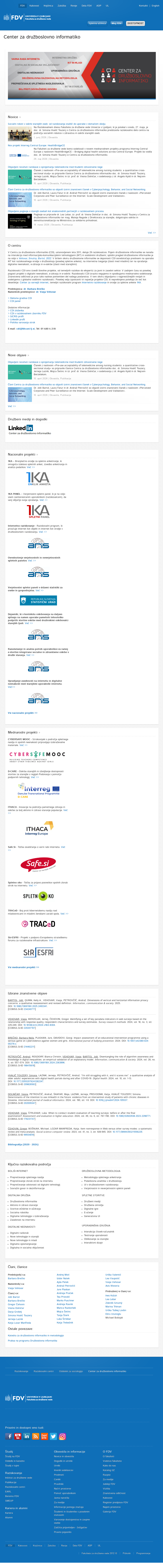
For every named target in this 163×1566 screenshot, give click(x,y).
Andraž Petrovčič (66, 1286)
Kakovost (34, 6)
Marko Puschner (65, 1300)
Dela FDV (87, 6)
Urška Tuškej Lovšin (115, 1310)
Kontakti (143, 6)
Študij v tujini (12, 1466)
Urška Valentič (113, 1275)
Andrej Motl (63, 1275)
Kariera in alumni (16, 1508)
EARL (8, 1491)
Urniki (57, 1466)
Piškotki (127, 1553)
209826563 (29, 1084)
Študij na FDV (12, 1456)
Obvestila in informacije (69, 1451)
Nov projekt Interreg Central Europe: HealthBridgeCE (36, 145)
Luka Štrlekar (64, 1319)
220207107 (29, 1028)
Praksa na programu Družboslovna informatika (32, 1341)
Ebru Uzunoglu (113, 1314)
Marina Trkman (113, 1307)
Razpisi (106, 1475)
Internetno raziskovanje (94, 282)
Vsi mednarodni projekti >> (23, 967)
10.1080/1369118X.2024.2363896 (48, 1062)
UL (107, 6)
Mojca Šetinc (64, 1312)
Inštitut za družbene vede (18, 1478)
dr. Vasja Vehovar (46, 292)
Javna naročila (61, 1498)
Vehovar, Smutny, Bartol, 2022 (35, 258)
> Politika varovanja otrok (21, 322)
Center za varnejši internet (34, 282)
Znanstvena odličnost (114, 1493)
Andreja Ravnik (65, 1304)
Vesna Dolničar (16, 1308)
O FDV (107, 1451)
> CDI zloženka (16, 310)
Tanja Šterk (63, 1315)
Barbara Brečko (16, 1278)
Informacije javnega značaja (69, 1507)
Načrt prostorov (62, 1489)
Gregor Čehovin (16, 1304)
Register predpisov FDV (115, 1502)
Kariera (9, 1513)
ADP (98, 6)
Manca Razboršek (66, 1308)
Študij (9, 1451)
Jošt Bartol (14, 1297)
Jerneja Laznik (15, 1319)
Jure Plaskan (63, 1289)
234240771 (29, 1009)
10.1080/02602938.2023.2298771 (133, 1116)
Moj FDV (117, 23)
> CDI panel (14, 301)
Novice (13, 117)
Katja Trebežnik (65, 1323)
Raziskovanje (21, 1371)
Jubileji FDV (109, 1484)
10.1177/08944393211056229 (127, 1132)
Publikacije (10, 1482)
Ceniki (57, 1479)
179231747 (29, 1119)
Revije (74, 6)
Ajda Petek (62, 1282)
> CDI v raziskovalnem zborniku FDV (27, 313)
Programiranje (143, 1553)
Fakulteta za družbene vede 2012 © (99, 1553)
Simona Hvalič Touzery (20, 1315)
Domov (8, 1371)
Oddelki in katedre (15, 1461)
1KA (139, 282)
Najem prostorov (112, 1507)
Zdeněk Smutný (113, 1303)
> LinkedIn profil (16, 319)
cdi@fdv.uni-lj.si (25, 329)
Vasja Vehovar (15, 1288)
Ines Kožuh (111, 1296)
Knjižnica (48, 6)
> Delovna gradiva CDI (20, 298)
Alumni (9, 1517)
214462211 (29, 1047)
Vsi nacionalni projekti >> (22, 713)
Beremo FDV (12, 1496)
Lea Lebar (110, 1299)
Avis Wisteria (112, 1286)
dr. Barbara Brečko (34, 289)
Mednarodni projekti (22, 732)
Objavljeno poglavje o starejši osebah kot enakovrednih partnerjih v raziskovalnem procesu (56, 211)
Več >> (152, 233)
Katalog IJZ (109, 1470)
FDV (22, 6)
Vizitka (106, 1489)
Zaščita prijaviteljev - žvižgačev (70, 1527)
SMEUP (9, 1501)
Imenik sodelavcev (63, 1470)
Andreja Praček (65, 1293)
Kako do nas (109, 1466)
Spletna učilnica (97, 23)
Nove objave (17, 355)
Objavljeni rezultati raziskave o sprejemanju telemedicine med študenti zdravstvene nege (55, 167)
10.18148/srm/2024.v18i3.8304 (39, 1025)
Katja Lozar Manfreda (19, 1323)
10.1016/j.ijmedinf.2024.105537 (111, 1100)
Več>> (11, 687)
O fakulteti (108, 1456)
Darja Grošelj (15, 1312)
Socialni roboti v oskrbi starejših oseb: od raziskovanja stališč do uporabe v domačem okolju (56, 124)
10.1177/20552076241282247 (28, 1081)
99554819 (29, 1135)
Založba (62, 6)
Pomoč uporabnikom (65, 1493)
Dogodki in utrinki (63, 1461)
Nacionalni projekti (21, 454)
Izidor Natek (63, 1278)
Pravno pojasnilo (62, 1532)
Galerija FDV (109, 1512)
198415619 (29, 1065)
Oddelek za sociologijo (71, 1371)
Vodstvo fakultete (112, 1461)
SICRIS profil (17, 316)
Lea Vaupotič (112, 1278)
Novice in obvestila (64, 1456)
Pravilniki (58, 1484)
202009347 (29, 1103)
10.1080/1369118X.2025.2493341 (30, 1006)
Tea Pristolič (63, 1297)
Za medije (59, 1502)
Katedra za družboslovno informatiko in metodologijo (36, 1335)
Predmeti (59, 1475)
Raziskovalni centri (44, 1371)
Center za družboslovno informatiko (107, 1371)
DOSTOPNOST (135, 23)
